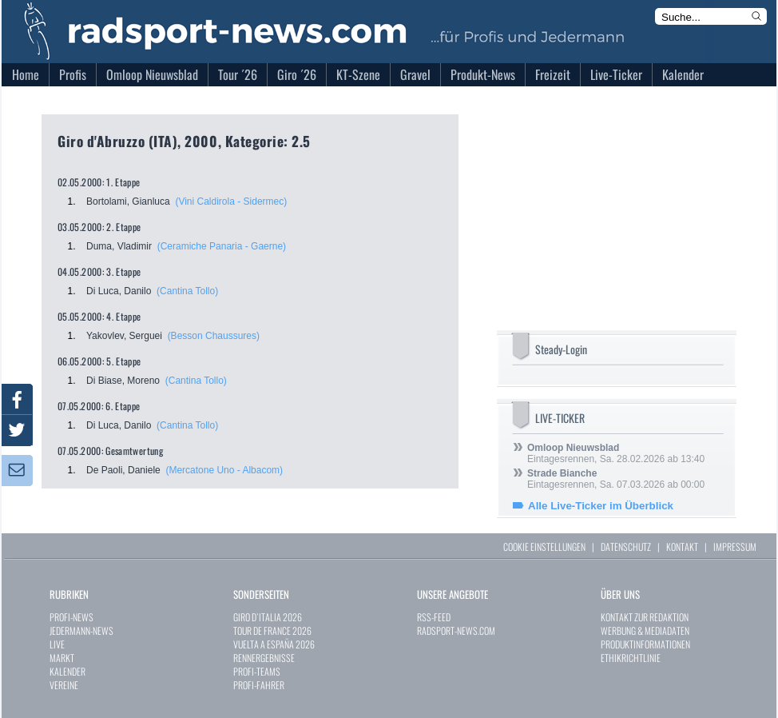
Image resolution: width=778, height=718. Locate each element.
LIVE (57, 644)
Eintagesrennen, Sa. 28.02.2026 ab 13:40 (616, 453)
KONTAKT (682, 546)
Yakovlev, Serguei (124, 335)
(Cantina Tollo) (187, 291)
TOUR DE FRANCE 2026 (272, 630)
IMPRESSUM (734, 546)
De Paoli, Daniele (123, 470)
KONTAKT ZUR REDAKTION (645, 617)
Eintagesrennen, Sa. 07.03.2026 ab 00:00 (616, 479)
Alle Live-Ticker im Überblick (600, 506)
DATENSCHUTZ (626, 546)
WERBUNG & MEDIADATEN (645, 630)
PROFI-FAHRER (258, 685)
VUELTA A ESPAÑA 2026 (274, 644)
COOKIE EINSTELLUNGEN (544, 546)
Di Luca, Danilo (118, 291)
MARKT (62, 657)
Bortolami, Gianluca (128, 201)
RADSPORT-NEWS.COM (456, 630)
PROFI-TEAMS (256, 671)
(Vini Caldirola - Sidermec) (231, 201)
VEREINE (64, 685)
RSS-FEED (434, 617)
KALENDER (67, 671)
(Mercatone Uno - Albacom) (224, 470)
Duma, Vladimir (119, 246)
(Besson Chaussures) (214, 335)
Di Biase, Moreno (123, 380)
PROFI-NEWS (71, 617)
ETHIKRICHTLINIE (631, 657)
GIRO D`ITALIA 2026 (267, 617)
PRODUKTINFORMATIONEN (645, 644)
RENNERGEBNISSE (264, 657)
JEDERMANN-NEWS (81, 630)
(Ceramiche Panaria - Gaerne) (221, 246)
